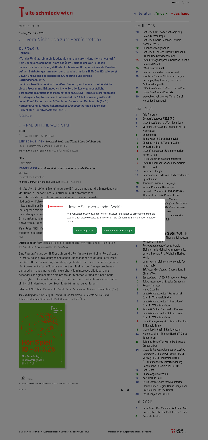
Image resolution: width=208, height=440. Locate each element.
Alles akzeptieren (84, 230)
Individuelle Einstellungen (118, 230)
